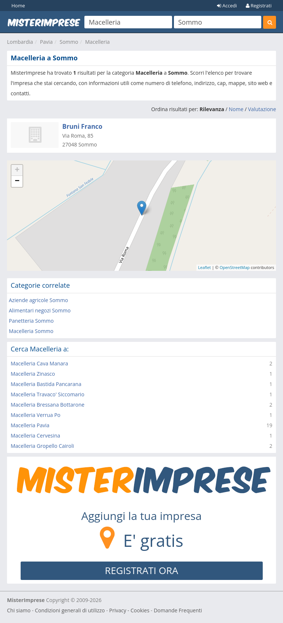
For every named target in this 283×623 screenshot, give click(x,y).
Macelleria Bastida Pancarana (46, 383)
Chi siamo (19, 610)
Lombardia (20, 41)
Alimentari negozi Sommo (40, 310)
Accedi (227, 5)
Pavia (46, 41)
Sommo (69, 41)
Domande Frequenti (178, 610)
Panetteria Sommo (31, 320)
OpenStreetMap (235, 267)
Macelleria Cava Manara (39, 363)
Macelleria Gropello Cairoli (42, 445)
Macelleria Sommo (31, 331)
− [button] (17, 181)
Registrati (259, 5)
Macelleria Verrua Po (35, 414)
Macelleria (97, 41)
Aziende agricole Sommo (38, 300)
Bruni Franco (82, 126)
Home (18, 5)
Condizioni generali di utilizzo (70, 610)
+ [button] (17, 170)
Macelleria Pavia (30, 425)
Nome (236, 109)
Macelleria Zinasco (33, 373)
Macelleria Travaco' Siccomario (47, 394)
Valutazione (262, 109)
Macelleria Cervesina (35, 435)
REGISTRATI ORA (141, 570)
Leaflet (204, 267)
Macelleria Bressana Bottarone (47, 404)
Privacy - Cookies (129, 610)
